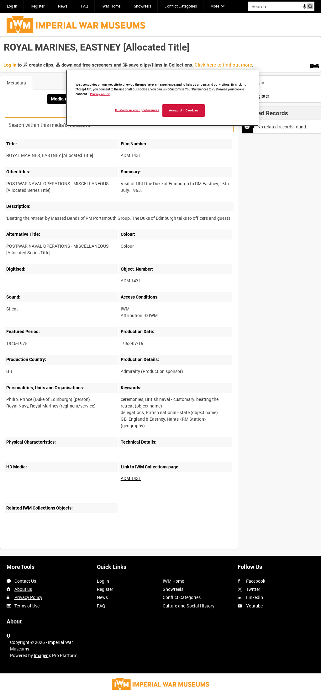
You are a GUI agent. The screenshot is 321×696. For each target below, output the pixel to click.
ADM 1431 (131, 478)
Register (38, 5)
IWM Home (111, 5)
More (214, 5)
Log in (12, 5)
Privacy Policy (28, 597)
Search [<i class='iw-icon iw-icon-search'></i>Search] (311, 5)
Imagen (41, 655)
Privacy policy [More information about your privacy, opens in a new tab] (100, 94)
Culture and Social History (188, 606)
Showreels (142, 5)
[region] (162, 98)
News (62, 5)
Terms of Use (26, 606)
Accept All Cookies (183, 110)
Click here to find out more (223, 65)
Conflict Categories (181, 5)
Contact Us (25, 581)
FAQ (84, 5)
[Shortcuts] (314, 64)
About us (23, 589)
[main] (160, 296)
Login (254, 82)
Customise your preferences (137, 110)
